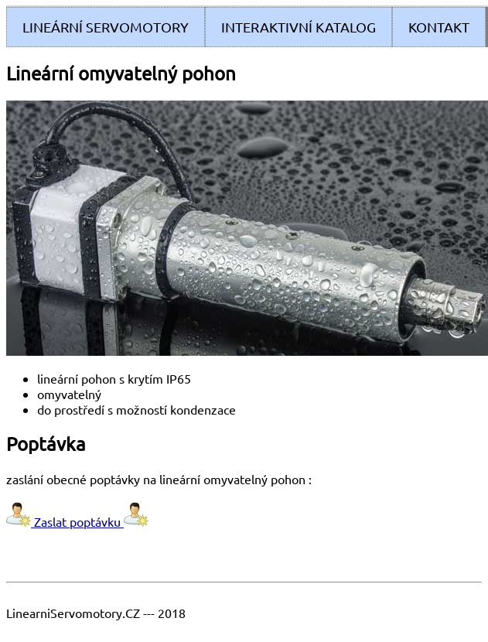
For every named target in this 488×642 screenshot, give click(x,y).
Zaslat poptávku (77, 521)
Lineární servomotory (105, 27)
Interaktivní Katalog (298, 27)
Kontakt (438, 27)
